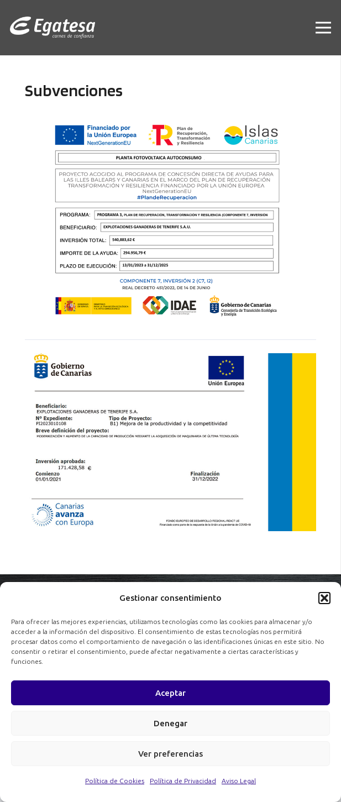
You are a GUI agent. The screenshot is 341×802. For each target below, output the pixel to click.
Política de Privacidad (183, 780)
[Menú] (323, 27)
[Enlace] (52, 28)
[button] (324, 598)
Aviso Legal (239, 780)
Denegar (170, 723)
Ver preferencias (170, 753)
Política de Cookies (114, 780)
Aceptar (170, 693)
